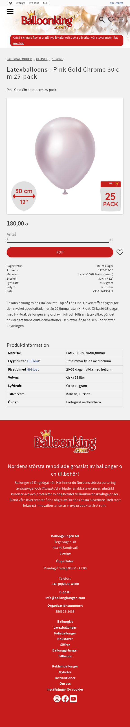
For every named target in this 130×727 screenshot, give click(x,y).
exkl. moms (116, 3)
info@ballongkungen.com (65, 598)
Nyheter (65, 672)
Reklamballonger (65, 666)
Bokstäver (65, 639)
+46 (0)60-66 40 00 (65, 584)
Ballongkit (65, 621)
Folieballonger (65, 633)
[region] (65, 378)
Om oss (65, 683)
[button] (11, 12)
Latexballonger (65, 627)
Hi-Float (33, 361)
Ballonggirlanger (65, 650)
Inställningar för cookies (65, 689)
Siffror (65, 645)
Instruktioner (65, 678)
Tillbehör (65, 656)
